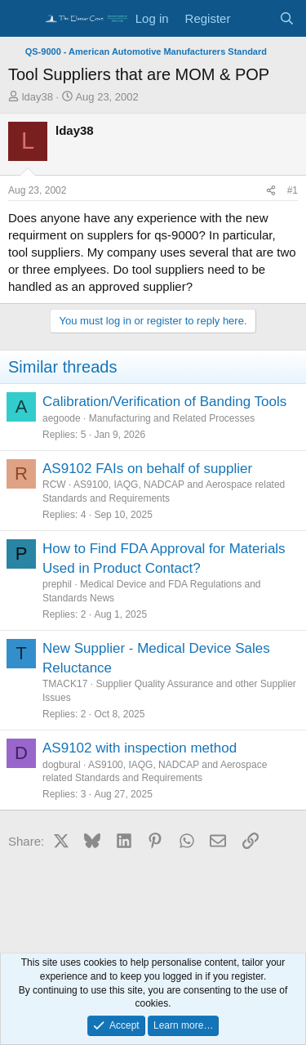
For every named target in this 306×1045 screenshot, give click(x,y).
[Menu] (22, 18)
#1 (292, 190)
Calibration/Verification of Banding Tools (164, 401)
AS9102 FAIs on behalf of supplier (147, 468)
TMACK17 (64, 684)
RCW (54, 484)
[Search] (287, 18)
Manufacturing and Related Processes (172, 418)
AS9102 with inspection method (139, 748)
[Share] (271, 190)
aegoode (61, 418)
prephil (57, 584)
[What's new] (254, 18)
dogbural (61, 764)
